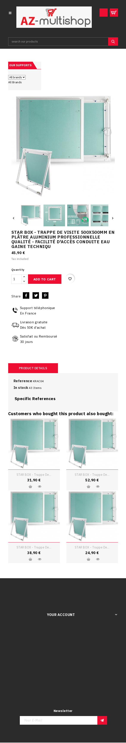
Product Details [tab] (33, 369)
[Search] (63, 42)
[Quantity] (16, 279)
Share (26, 296)
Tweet (36, 296)
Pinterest (45, 296)
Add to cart (44, 280)
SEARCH (113, 42)
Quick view (39, 487)
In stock (21, 388)
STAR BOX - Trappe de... (34, 475)
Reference (23, 381)
